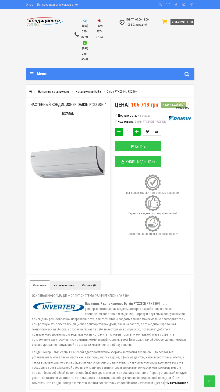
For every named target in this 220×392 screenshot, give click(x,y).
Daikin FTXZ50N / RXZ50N (122, 91)
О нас (29, 4)
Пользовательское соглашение (57, 4)
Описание (39, 285)
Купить (138, 146)
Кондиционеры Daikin (89, 91)
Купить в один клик (138, 162)
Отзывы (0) (89, 285)
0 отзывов (182, 107)
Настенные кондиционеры (54, 91)
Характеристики (64, 285)
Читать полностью (180, 383)
